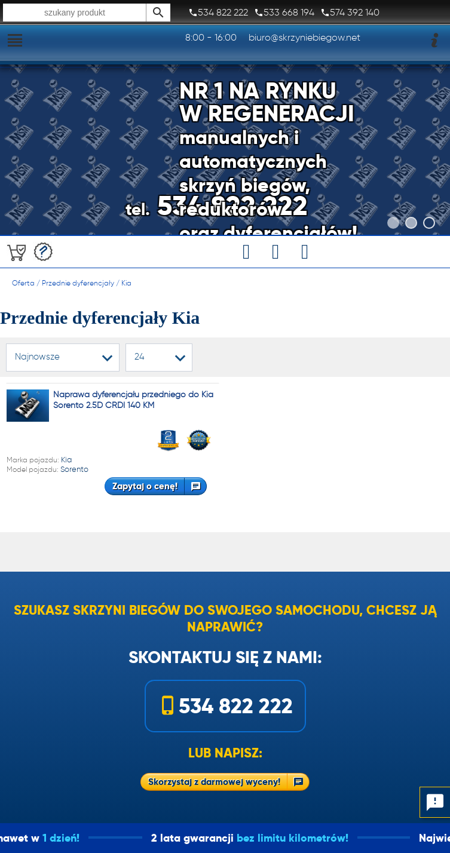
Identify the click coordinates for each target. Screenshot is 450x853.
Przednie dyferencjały (78, 282)
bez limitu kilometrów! (308, 838)
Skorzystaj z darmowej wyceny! (214, 781)
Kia (126, 282)
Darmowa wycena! (43, 251)
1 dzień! (76, 838)
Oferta (23, 282)
